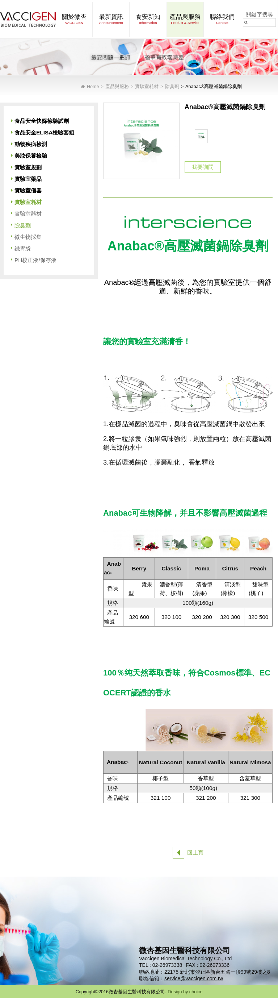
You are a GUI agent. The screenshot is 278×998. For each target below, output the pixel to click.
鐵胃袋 (22, 248)
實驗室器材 (28, 214)
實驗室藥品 (28, 179)
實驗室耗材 (147, 86)
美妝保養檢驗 (30, 156)
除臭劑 (172, 86)
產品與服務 (117, 86)
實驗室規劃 (28, 167)
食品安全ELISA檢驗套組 (44, 132)
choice (195, 991)
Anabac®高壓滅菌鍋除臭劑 (213, 86)
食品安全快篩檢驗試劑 (41, 121)
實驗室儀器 (28, 190)
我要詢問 (203, 167)
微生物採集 (28, 237)
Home (93, 86)
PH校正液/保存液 (35, 260)
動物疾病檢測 (30, 144)
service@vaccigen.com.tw (193, 978)
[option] (201, 136)
